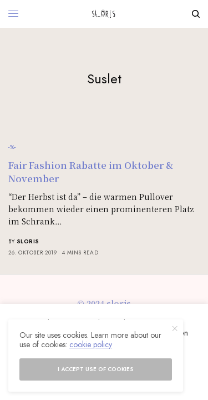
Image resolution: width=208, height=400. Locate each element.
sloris (28, 241)
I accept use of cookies (96, 369)
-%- (12, 146)
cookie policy (90, 344)
